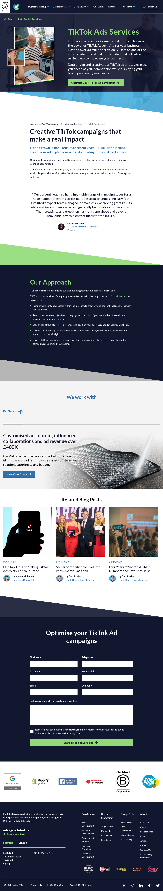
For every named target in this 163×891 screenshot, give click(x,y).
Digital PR (105, 831)
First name (35, 657)
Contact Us (145, 850)
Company (87, 686)
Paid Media (106, 836)
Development (61, 6)
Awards (143, 841)
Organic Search (108, 827)
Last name (35, 672)
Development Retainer (88, 840)
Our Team (144, 823)
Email (33, 686)
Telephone (87, 657)
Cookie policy (56, 885)
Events (143, 837)
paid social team (117, 296)
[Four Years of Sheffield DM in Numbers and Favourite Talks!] (133, 545)
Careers (143, 846)
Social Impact (146, 832)
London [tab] (23, 843)
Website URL (89, 672)
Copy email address (15, 834)
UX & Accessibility (127, 829)
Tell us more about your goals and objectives (54, 701)
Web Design (126, 823)
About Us (129, 6)
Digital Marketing (38, 6)
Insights (113, 6)
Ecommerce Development (88, 856)
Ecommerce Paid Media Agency (47, 124)
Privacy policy (36, 885)
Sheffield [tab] (8, 843)
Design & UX (81, 6)
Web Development (88, 825)
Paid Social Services (75, 124)
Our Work (98, 6)
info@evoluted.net (17, 831)
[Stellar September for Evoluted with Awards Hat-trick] (80, 545)
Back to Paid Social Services (23, 19)
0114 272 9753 (43, 853)
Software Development (88, 833)
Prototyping (126, 840)
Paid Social (106, 840)
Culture (143, 828)
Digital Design (127, 835)
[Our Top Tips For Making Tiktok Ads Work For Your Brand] (27, 545)
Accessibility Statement (146, 857)
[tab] (13, 415)
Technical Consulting (86, 848)
